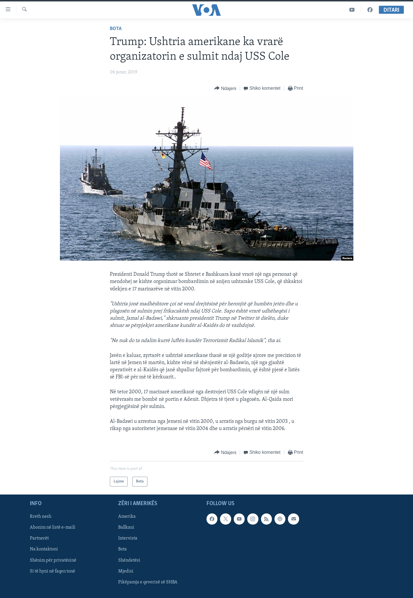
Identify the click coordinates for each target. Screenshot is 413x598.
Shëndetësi (129, 560)
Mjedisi (125, 571)
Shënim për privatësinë (53, 560)
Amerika (127, 517)
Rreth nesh (40, 517)
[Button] (225, 88)
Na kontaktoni (44, 549)
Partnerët (39, 538)
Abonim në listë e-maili (52, 527)
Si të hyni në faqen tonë (52, 571)
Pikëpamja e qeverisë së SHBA (148, 582)
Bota (116, 29)
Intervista (127, 538)
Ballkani (126, 527)
